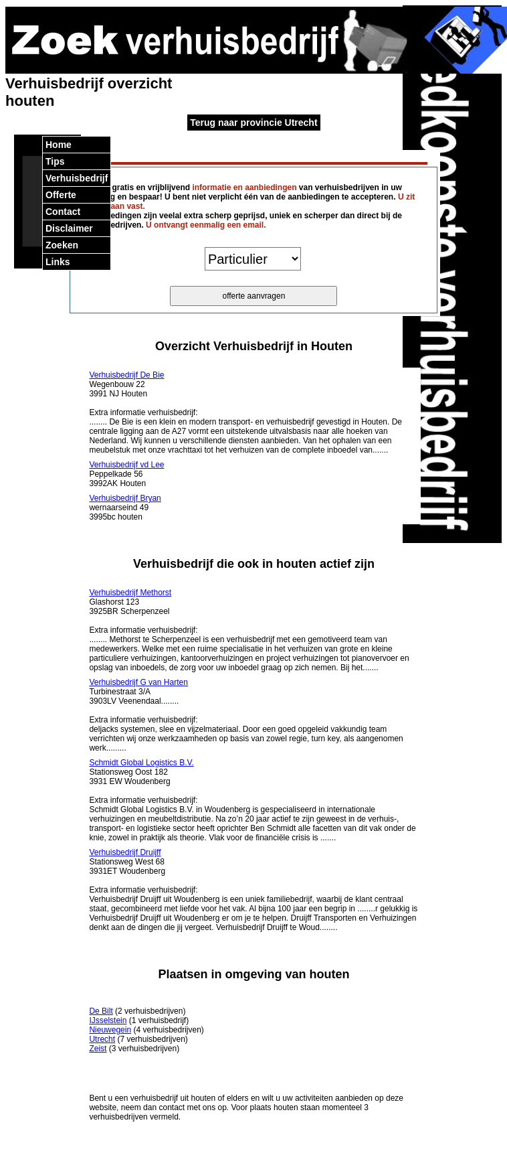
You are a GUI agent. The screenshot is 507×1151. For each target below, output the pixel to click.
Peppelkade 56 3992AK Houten (126, 474)
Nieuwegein (110, 1029)
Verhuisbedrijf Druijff (125, 852)
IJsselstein (107, 1020)
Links (57, 261)
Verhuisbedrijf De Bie (126, 375)
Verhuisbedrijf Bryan (125, 498)
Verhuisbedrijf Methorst (130, 592)
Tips (55, 161)
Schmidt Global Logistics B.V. (141, 762)
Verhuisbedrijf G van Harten (138, 682)
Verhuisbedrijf (76, 178)
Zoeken (61, 245)
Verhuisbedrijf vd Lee (126, 464)
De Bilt (100, 1011)
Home (58, 144)
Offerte (60, 194)
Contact (62, 211)
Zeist (97, 1048)
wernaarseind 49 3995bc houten (125, 507)
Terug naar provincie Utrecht (253, 122)
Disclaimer (69, 228)
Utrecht (102, 1039)
